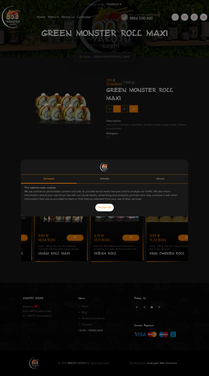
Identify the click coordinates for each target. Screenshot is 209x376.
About (160, 178)
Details (104, 178)
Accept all (104, 207)
